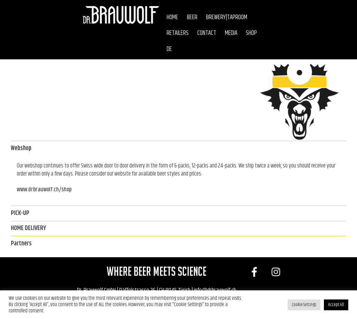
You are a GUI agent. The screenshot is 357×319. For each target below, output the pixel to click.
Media (231, 33)
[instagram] (277, 273)
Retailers (178, 33)
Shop (251, 33)
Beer (192, 17)
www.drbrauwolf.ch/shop (44, 189)
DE (169, 49)
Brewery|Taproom (226, 17)
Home (172, 17)
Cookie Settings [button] (304, 304)
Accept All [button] (336, 304)
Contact (206, 33)
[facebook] (255, 273)
